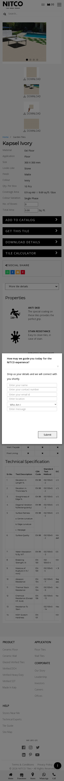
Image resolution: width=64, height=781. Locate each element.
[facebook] (23, 747)
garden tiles (19, 137)
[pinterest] (30, 754)
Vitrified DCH (9, 668)
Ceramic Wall (10, 655)
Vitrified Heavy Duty (13, 674)
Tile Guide (8, 725)
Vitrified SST (9, 681)
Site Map (7, 732)
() (50, 4)
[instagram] (30, 747)
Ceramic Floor (10, 649)
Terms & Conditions (23, 764)
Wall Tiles (40, 655)
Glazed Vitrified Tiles (14, 662)
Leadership (41, 676)
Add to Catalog (20, 220)
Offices (38, 695)
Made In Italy (9, 687)
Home (6, 137)
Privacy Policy (44, 764)
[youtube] (37, 754)
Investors (40, 683)
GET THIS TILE (17, 231)
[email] (43, 4)
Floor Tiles (40, 649)
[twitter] (38, 747)
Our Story (40, 670)
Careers (39, 689)
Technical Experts (12, 719)
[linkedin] (24, 754)
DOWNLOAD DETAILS (22, 242)
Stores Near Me (11, 713)
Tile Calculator (20, 253)
